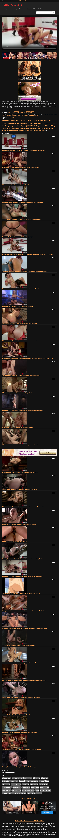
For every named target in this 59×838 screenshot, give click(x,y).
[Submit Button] (53, 12)
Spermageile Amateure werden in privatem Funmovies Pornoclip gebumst (21, 766)
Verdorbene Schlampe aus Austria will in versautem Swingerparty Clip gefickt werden (24, 680)
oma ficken (19, 0)
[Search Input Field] (44, 12)
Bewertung (14, 8)
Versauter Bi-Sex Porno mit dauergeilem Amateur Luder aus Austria (19, 732)
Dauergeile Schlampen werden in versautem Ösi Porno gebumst (18, 645)
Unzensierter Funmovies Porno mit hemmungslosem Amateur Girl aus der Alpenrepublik (24, 271)
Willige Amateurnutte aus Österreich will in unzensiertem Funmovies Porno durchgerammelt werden (27, 358)
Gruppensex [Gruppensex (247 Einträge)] (40, 126)
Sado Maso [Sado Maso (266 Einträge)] (34, 130)
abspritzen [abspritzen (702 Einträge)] (6, 121)
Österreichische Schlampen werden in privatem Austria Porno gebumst (20, 288)
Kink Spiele (8, 115)
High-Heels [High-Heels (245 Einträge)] (35, 787)
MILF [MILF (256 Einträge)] (47, 128)
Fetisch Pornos (46, 114)
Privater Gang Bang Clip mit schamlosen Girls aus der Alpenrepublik (19, 323)
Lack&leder (14, 115)
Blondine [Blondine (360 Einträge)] (32, 121)
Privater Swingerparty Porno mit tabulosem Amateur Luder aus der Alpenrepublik (23, 506)
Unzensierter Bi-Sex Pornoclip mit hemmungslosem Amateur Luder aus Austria (22, 202)
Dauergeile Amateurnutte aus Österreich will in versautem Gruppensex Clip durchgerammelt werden (27, 611)
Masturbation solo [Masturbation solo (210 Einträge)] (39, 128)
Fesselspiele (38, 114)
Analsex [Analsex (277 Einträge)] (21, 121)
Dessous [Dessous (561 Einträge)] (5, 123)
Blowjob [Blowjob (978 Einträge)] (39, 121)
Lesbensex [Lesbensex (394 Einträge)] (19, 128)
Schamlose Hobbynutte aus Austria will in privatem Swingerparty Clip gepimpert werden (24, 628)
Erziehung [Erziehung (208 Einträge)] (5, 126)
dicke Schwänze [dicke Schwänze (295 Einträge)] (22, 123)
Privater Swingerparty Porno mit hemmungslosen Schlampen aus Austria (21, 340)
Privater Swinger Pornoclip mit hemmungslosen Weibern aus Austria (19, 489)
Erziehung (25, 114)
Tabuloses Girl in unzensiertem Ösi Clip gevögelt (14, 541)
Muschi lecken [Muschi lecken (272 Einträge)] (45, 790)
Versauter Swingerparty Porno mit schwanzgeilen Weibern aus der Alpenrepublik (22, 410)
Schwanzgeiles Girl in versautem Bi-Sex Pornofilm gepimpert (17, 427)
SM (37, 115)
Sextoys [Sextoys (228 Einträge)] (41, 130)
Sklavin (30, 112)
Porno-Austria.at (12, 4)
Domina (13, 112)
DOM (9, 112)
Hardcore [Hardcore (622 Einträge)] (48, 126)
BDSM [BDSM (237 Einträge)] (26, 121)
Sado (22, 115)
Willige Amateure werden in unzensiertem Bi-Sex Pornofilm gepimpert (20, 472)
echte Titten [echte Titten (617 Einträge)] (50, 123)
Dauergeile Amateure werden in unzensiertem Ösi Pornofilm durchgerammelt (21, 219)
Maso (19, 115)
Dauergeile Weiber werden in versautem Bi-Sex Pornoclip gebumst (19, 524)
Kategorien (6, 8)
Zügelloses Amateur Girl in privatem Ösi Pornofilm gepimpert (17, 236)
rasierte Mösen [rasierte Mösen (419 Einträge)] (24, 130)
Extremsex (31, 114)
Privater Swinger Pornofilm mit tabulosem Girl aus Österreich (17, 184)
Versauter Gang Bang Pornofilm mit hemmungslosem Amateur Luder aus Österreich (23, 150)
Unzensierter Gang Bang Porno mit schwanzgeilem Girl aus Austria (19, 714)
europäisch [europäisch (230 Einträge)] (13, 126)
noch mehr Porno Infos (7, 108)
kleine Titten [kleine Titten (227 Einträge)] (10, 128)
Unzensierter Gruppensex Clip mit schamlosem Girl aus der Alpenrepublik (21, 593)
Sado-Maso (33, 115)
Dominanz (19, 114)
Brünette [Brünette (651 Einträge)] (47, 121)
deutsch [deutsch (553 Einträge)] (12, 123)
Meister (21, 112)
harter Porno (53, 114)
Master (17, 112)
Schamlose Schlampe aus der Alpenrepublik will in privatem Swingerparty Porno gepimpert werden (27, 254)
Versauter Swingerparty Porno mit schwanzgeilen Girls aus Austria (19, 663)
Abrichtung (10, 114)
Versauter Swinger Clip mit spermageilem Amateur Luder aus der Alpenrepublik (22, 576)
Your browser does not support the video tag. (29, 33)
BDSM (15, 114)
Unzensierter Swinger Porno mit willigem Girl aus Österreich (17, 306)
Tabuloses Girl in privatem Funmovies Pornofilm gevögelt (17, 392)
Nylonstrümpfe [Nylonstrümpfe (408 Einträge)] (12, 130)
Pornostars (21, 8)
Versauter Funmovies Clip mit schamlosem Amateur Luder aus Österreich (21, 375)
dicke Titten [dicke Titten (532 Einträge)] (32, 123)
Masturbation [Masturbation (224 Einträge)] (28, 128)
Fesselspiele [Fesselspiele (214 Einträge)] (21, 126)
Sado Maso (27, 115)
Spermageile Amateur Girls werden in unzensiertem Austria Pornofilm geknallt (22, 558)
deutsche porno (27, 0)
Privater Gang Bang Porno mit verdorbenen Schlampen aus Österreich (20, 445)
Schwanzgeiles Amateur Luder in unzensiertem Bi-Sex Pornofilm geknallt (20, 167)
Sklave (25, 112)
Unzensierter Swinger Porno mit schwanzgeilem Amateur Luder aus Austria (21, 749)
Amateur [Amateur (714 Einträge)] (14, 121)
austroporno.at (11, 0)
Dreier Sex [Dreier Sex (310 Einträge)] (41, 123)
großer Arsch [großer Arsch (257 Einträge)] (30, 126)
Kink (3, 115)
